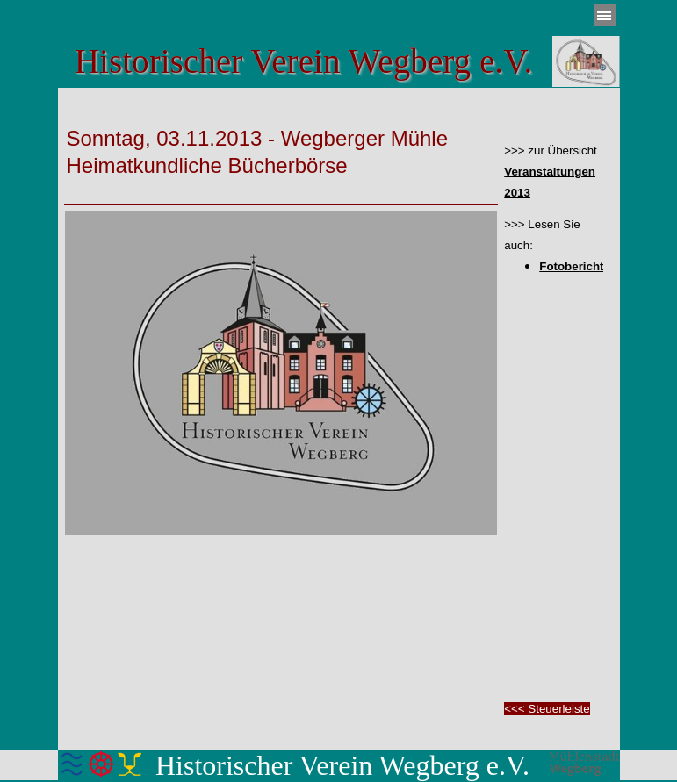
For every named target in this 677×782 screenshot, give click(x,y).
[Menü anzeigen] (605, 15)
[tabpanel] (281, 138)
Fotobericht (571, 266)
